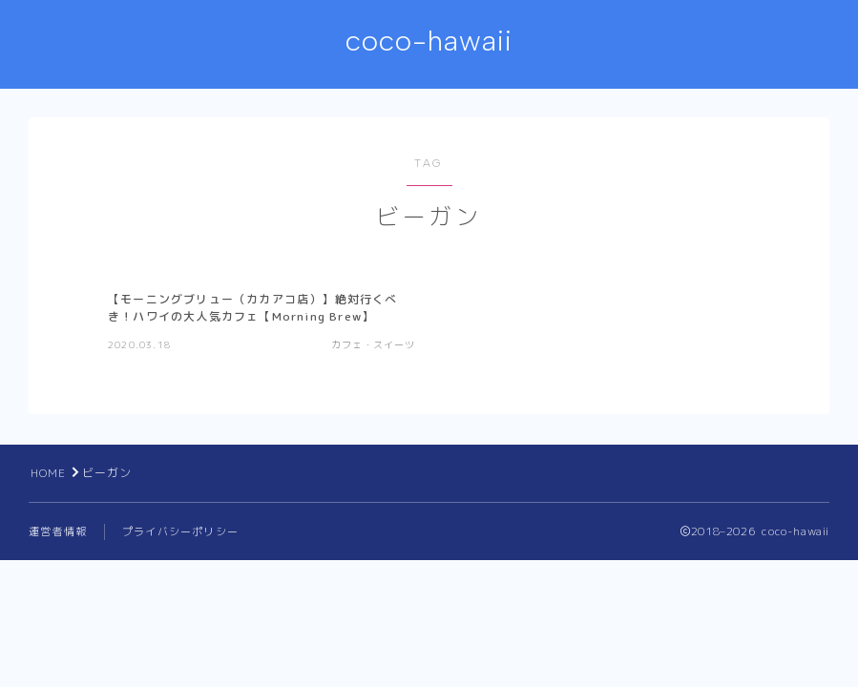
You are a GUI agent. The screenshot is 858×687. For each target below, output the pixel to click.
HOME (49, 473)
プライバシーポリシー (180, 531)
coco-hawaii (429, 41)
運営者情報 (58, 531)
